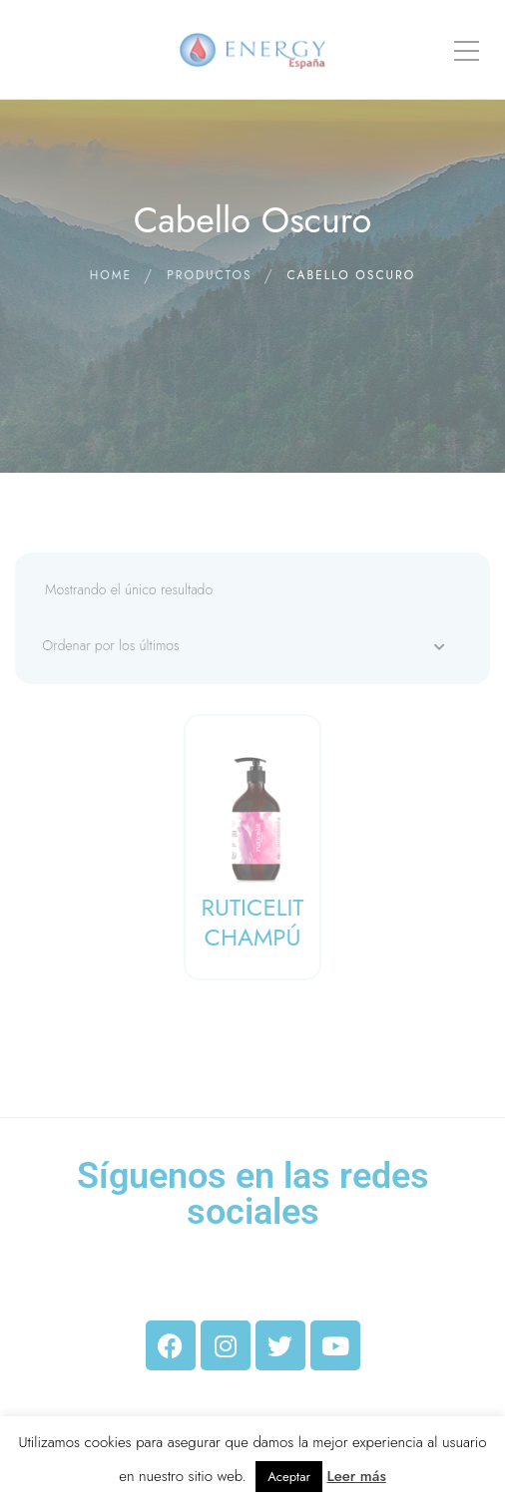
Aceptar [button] (288, 1476)
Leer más (355, 1476)
